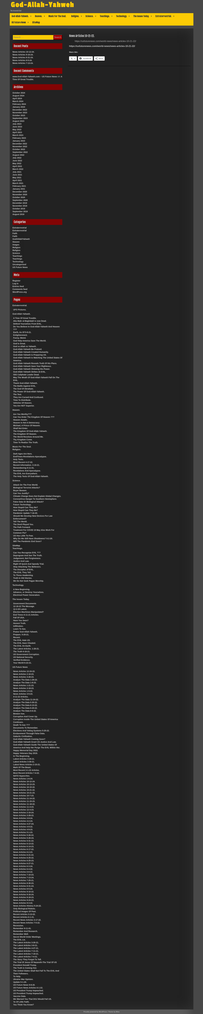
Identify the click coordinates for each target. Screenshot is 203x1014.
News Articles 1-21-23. (23, 685)
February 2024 (19, 104)
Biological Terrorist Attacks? (26, 488)
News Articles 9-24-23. (23, 900)
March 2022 (18, 169)
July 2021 (17, 172)
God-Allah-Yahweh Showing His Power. (31, 369)
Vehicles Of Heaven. (22, 403)
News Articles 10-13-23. (24, 784)
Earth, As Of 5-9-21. (22, 332)
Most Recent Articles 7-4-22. (26, 773)
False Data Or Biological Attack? (28, 502)
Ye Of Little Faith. (21, 1002)
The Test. (17, 394)
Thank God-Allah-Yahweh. (25, 383)
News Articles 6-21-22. (23, 855)
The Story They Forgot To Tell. (27, 959)
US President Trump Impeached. (28, 990)
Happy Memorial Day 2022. (25, 750)
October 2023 (19, 115)
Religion (16, 247)
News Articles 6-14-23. (23, 846)
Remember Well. (21, 934)
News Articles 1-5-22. (23, 691)
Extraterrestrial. (163, 16)
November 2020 (20, 194)
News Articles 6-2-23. (23, 852)
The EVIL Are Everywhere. (25, 473)
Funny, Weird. (19, 338)
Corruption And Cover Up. (25, 716)
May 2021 (17, 177)
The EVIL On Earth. (22, 646)
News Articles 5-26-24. (23, 838)
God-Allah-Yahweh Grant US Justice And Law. (34, 742)
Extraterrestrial (20, 228)
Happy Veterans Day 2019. (25, 753)
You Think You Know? (23, 1005)
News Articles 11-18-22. (24, 804)
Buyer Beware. (20, 490)
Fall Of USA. (19, 617)
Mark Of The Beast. (22, 767)
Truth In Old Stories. (22, 578)
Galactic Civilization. (22, 736)
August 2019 (18, 214)
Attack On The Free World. (25, 485)
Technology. (121, 16)
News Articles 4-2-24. (23, 821)
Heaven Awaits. (20, 420)
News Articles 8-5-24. (22, 60)
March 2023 (18, 135)
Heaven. (38, 16)
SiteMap (36, 22)
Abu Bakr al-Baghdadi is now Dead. (30, 321)
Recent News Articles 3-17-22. (27, 920)
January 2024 (19, 107)
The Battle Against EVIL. (24, 386)
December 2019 (20, 203)
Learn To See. (19, 629)
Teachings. (105, 16)
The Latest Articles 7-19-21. (26, 954)
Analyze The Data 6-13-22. (25, 705)
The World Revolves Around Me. (28, 437)
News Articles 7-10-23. (23, 875)
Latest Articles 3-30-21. (24, 762)
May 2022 (17, 163)
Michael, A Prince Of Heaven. (26, 425)
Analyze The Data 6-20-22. (25, 708)
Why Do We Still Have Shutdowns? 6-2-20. (33, 538)
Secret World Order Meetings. (27, 937)
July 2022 (17, 158)
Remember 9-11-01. (22, 928)
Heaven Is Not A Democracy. (26, 423)
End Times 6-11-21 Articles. (26, 615)
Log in (16, 283)
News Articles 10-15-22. (24, 787)
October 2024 (19, 93)
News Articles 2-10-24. (23, 812)
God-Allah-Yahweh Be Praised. (27, 349)
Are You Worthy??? (22, 414)
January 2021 (19, 189)
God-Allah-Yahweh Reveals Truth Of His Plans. (35, 363)
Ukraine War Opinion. (23, 979)
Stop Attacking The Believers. (27, 567)
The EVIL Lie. (19, 940)
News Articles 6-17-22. (23, 849)
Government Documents (24, 603)
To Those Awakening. (23, 575)
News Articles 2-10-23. (23, 674)
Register (16, 281)
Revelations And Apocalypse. (27, 471)
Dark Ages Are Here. (22, 454)
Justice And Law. (21, 561)
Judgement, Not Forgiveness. (27, 558)
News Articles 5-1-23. (23, 832)
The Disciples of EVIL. (23, 569)
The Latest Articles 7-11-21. (26, 951)
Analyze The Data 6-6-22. (24, 711)
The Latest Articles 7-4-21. (25, 957)
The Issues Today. (141, 16)
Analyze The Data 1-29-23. (25, 680)
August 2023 (18, 121)
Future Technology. (22, 504)
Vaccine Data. (19, 996)
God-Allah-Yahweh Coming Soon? (29, 739)
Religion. (75, 16)
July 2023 (17, 124)
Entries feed (18, 286)
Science (16, 253)
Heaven (16, 242)
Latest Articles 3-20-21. (24, 759)
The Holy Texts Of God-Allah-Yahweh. (30, 476)
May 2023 (17, 129)
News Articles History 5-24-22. (27, 906)
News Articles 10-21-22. (24, 790)
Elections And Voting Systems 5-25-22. (31, 730)
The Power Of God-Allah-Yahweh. (29, 391)
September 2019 (20, 211)
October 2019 (19, 209)
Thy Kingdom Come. (22, 439)
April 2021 (17, 180)
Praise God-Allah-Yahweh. (25, 632)
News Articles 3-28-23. (23, 677)
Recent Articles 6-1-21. (23, 917)
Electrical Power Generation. (26, 595)
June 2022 (17, 160)
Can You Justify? (21, 493)
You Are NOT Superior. (23, 406)
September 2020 (20, 200)
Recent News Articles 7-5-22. (26, 923)
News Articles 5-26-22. (23, 835)
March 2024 (18, 101)
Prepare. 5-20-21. (21, 634)
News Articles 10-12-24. (23, 52)
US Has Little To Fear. (23, 536)
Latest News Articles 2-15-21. (26, 764)
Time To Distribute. (22, 400)
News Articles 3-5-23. (23, 694)
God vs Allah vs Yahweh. (24, 346)
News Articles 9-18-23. (23, 897)
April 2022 (17, 166)
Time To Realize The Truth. (25, 442)
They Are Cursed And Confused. (28, 397)
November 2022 (20, 146)
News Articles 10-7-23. (23, 795)
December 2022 (20, 144)
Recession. (18, 925)
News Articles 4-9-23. (23, 829)
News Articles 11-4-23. (23, 807)
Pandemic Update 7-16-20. (25, 513)
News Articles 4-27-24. (23, 824)
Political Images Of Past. (24, 911)
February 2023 (19, 138)
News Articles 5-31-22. (23, 841)
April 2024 (17, 98)
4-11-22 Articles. (20, 697)
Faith (15, 233)
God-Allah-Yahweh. (20, 16)
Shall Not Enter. (20, 428)
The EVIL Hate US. (21, 640)
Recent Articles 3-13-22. (24, 914)
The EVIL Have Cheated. (24, 643)
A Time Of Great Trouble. (24, 318)
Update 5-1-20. (20, 982)
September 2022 (20, 152)
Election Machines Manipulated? (28, 612)
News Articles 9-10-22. (23, 892)
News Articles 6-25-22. (23, 858)
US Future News (19, 22)
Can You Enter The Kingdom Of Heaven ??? (33, 417)
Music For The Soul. (57, 16)
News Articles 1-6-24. (23, 779)
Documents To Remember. (25, 728)
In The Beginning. (21, 756)
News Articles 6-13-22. (23, 844)
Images (16, 245)
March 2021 (18, 183)
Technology (18, 261)
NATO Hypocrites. (21, 776)
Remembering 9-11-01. (23, 468)
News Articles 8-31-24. (23, 57)
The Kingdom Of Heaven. (25, 434)
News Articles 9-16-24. (23, 55)
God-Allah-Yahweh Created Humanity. (31, 352)
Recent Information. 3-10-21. (26, 465)
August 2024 (18, 96)
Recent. (16, 637)
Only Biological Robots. (24, 908)
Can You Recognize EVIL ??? (27, 552)
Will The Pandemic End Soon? (27, 541)
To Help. (17, 976)
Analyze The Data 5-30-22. (25, 702)
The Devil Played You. (23, 524)
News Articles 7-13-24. (23, 63)
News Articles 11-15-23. (24, 801)
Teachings (17, 256)
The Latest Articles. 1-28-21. (26, 649)
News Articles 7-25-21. (23, 880)
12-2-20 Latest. (20, 609)
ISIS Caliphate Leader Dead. (26, 375)
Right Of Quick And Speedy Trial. (28, 564)
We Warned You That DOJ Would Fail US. (32, 999)
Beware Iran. (19, 714)
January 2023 (19, 141)
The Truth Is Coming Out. (25, 968)
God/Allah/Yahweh (21, 239)
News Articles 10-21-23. (24, 793)
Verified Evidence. (21, 660)
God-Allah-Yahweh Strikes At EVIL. (29, 372)
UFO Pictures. (19, 310)
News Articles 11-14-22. (24, 798)
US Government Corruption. (26, 654)
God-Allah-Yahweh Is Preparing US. (30, 355)
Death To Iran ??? (21, 725)
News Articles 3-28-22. (23, 815)
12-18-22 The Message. (24, 606)
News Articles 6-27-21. (23, 863)
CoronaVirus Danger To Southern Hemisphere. (35, 499)
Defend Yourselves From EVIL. (27, 324)
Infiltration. (18, 626)
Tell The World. (20, 521)
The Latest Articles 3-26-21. (26, 942)
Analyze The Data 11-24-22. (26, 699)
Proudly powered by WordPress (95, 1012)
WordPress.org (20, 292)
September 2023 (20, 118)
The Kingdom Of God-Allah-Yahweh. (30, 431)
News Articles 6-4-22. (23, 869)
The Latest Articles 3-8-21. (25, 945)
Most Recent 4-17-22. (23, 462)
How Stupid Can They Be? (25, 507)
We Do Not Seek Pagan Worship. (28, 581)
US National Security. (23, 657)
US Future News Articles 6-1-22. (28, 988)
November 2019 (20, 206)
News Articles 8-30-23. (23, 883)
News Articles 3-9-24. (23, 818)
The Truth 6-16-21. (21, 651)
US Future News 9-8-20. (24, 985)
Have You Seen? (21, 620)
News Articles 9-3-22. (23, 903)
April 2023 (17, 132)
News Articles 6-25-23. (23, 860)
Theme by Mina (113, 1012)
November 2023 (20, 112)
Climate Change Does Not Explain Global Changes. (37, 496)
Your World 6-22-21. (22, 663)
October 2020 (19, 197)
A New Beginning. (21, 589)
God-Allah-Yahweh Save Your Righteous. (32, 366)
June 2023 (17, 127)
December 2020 (20, 192)
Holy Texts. (18, 459)
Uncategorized (19, 264)
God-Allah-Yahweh (45, 4)
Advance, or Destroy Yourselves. (28, 592)
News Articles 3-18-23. (23, 688)
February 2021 (19, 186)
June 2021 (17, 175)
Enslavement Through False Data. (29, 733)
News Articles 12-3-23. (23, 810)
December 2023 (20, 110)
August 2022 (18, 155)
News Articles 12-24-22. (24, 671)
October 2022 (19, 149)
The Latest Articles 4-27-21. (26, 948)
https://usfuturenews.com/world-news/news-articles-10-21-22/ (102, 46)
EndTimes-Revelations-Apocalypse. (30, 456)
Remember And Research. (25, 931)
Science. (89, 16)
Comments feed (20, 289)
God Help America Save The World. (29, 341)
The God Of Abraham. (23, 389)
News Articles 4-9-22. (23, 827)
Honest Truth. (19, 623)
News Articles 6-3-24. (23, 866)
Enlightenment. (20, 335)
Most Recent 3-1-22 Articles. (26, 770)
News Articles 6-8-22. (23, 872)
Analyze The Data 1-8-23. (24, 682)
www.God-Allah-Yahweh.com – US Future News (35, 76)
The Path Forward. (22, 527)
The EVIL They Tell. (22, 572)
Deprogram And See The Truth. (27, 555)
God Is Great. (19, 343)
